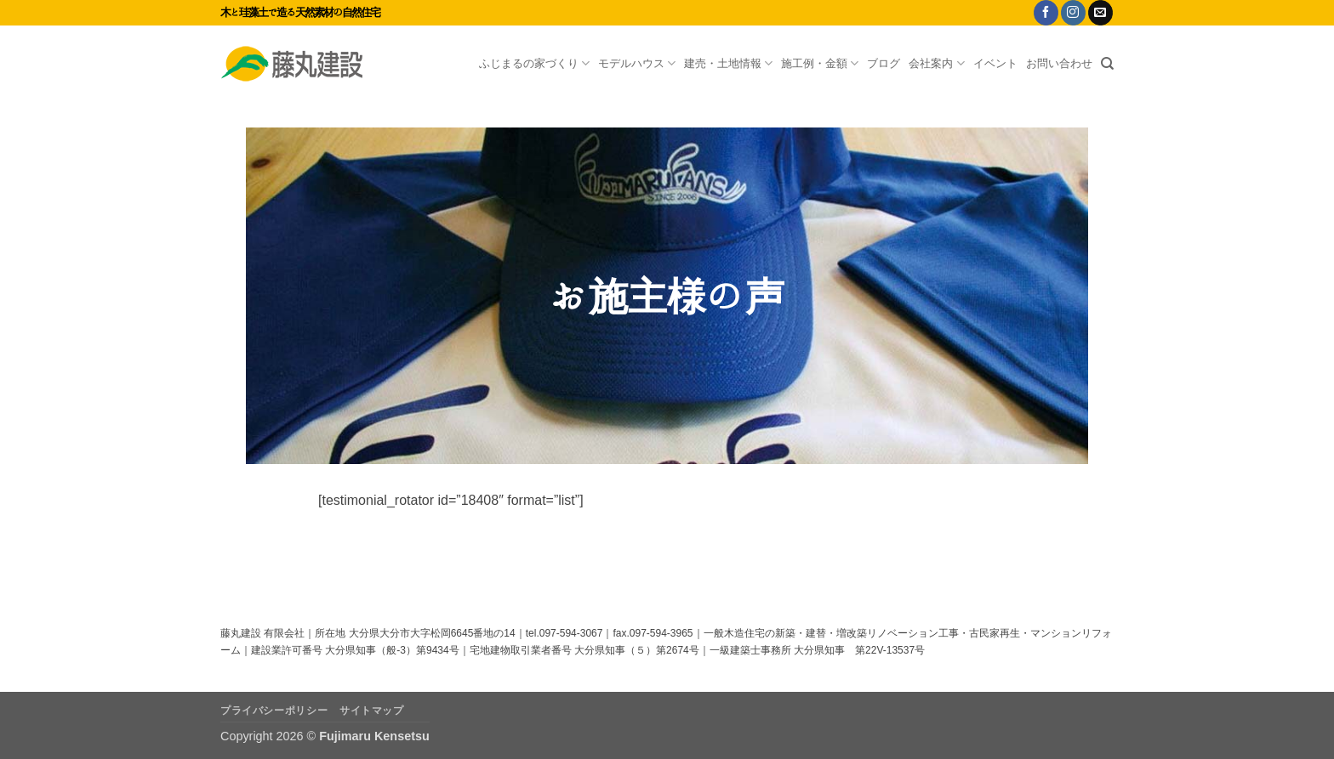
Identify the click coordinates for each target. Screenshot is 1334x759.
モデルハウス (637, 63)
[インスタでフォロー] (1073, 12)
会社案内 (936, 63)
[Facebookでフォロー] (1046, 12)
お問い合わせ (1059, 63)
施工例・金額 (819, 63)
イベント (995, 63)
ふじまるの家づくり (534, 63)
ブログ (883, 63)
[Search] (1107, 64)
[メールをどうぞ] (1100, 12)
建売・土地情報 (728, 63)
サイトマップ (371, 711)
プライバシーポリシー (274, 711)
